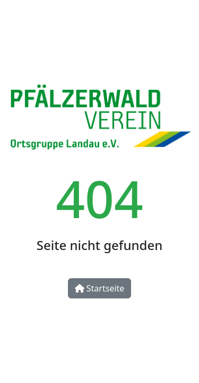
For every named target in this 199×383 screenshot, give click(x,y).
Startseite (100, 288)
